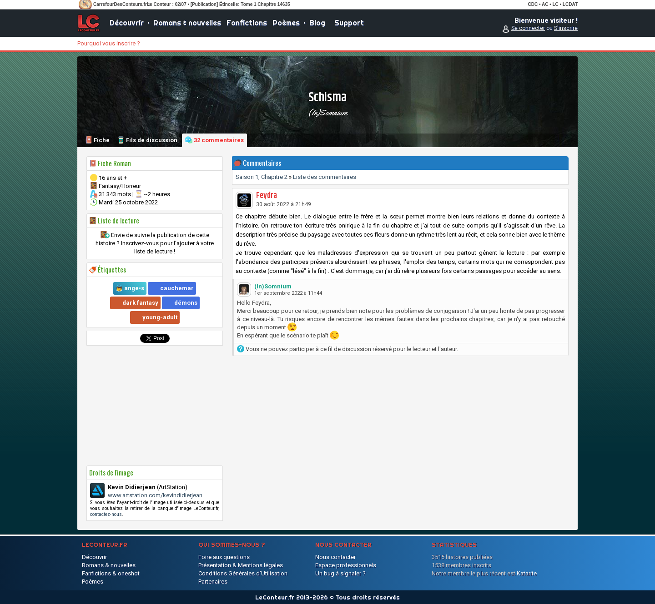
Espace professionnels (345, 565)
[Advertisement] (154, 405)
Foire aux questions (224, 557)
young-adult (159, 317)
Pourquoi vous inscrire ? (108, 43)
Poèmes (286, 22)
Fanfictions (247, 22)
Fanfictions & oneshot (111, 573)
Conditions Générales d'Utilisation (242, 573)
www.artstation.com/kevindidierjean (155, 495)
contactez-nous (106, 514)
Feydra (266, 195)
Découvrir (127, 22)
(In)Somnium (327, 113)
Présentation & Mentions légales (240, 565)
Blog (317, 22)
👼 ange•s (130, 288)
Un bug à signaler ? (340, 573)
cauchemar (177, 288)
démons (185, 302)
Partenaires (212, 581)
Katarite (527, 573)
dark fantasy (140, 302)
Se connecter (528, 28)
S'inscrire (566, 28)
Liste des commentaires (324, 176)
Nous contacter (335, 557)
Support (349, 22)
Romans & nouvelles (187, 22)
